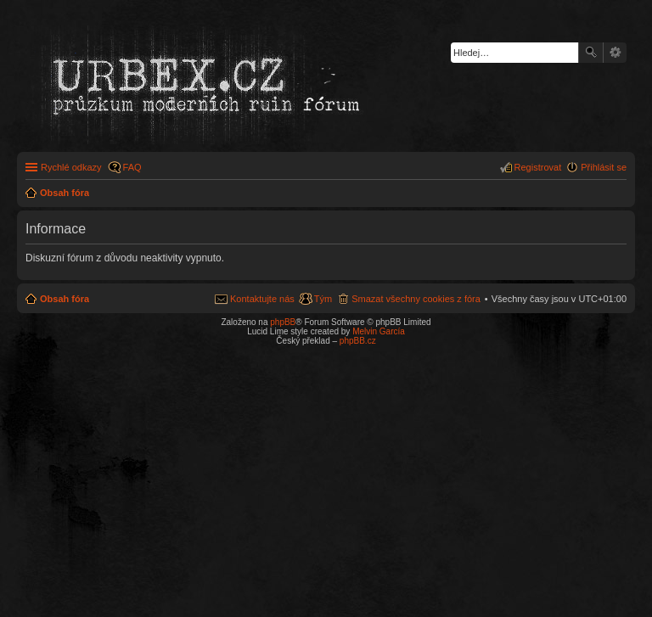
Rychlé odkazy (71, 167)
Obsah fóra (64, 299)
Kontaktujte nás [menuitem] (262, 299)
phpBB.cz (358, 340)
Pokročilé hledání (615, 52)
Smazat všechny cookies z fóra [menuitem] (416, 299)
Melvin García (378, 331)
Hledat (591, 52)
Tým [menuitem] (323, 299)
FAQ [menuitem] (132, 167)
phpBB (282, 322)
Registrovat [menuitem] (538, 167)
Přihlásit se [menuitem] (604, 167)
